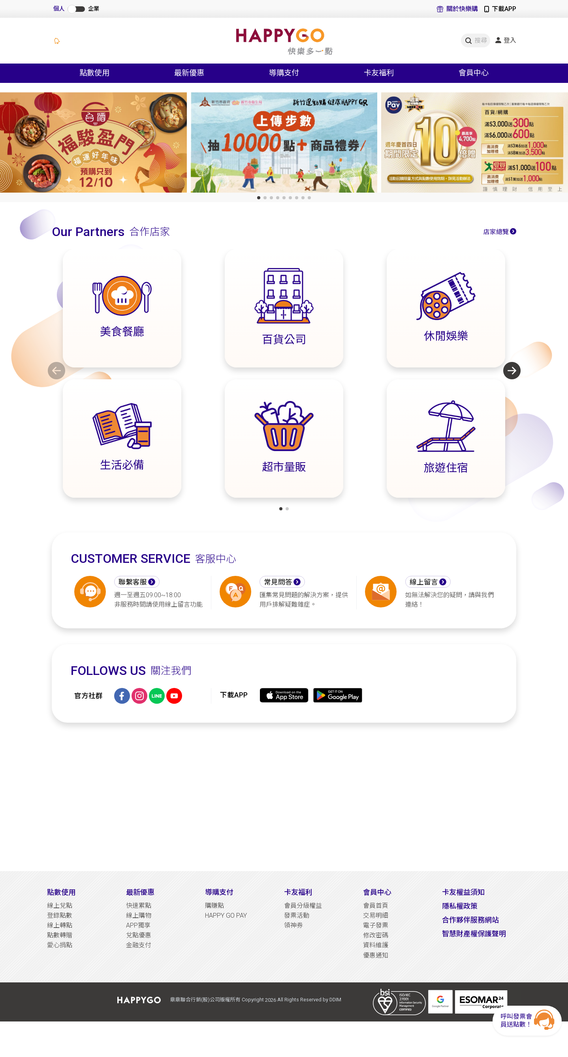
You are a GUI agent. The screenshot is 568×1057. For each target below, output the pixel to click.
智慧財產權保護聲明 (474, 934)
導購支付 (219, 892)
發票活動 (296, 915)
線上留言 (424, 582)
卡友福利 (298, 892)
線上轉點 (59, 925)
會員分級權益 (303, 905)
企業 (93, 9)
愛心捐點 (59, 945)
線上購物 (138, 915)
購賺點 (214, 905)
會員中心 (377, 892)
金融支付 (138, 945)
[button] (258, 197)
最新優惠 (140, 892)
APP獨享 (138, 925)
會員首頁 (375, 905)
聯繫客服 (132, 582)
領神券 (293, 925)
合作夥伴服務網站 (470, 920)
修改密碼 (375, 935)
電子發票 (375, 925)
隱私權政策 (460, 906)
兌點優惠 (138, 935)
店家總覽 (496, 232)
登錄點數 (59, 915)
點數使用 (61, 892)
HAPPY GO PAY (226, 915)
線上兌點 (59, 905)
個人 (58, 9)
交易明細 (375, 915)
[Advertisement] (284, 797)
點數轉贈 (59, 935)
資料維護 (375, 945)
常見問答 (278, 582)
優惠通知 (375, 955)
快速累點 (138, 905)
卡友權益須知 (463, 892)
